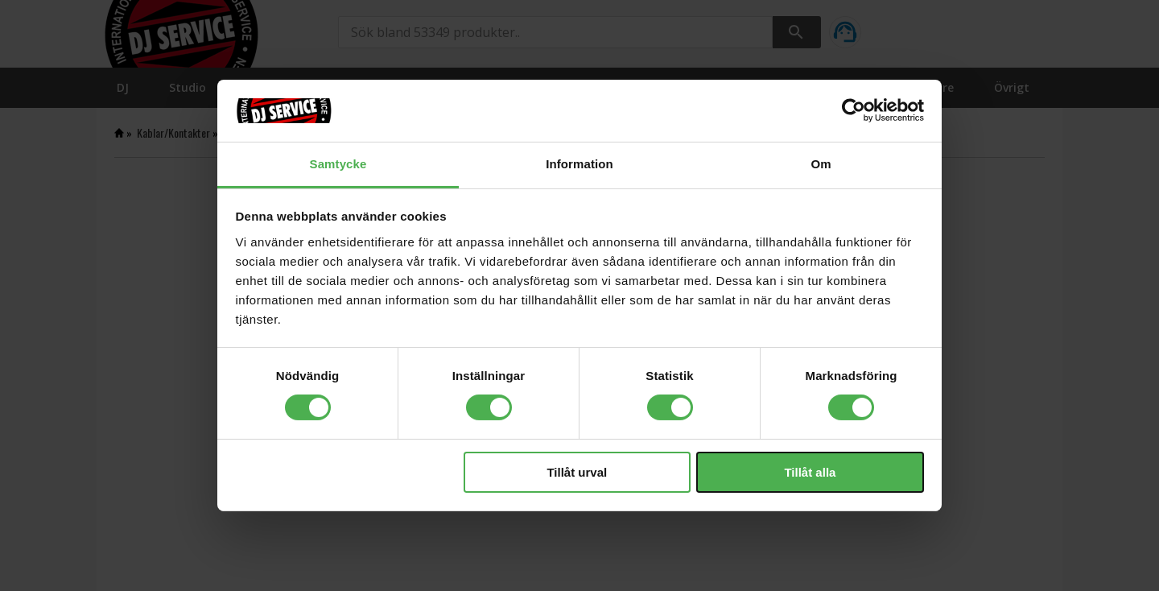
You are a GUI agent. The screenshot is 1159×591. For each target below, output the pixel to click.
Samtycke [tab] (338, 164)
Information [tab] (579, 164)
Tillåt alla (809, 472)
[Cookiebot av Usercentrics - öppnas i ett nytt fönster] (853, 110)
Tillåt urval (577, 472)
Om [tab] (820, 164)
